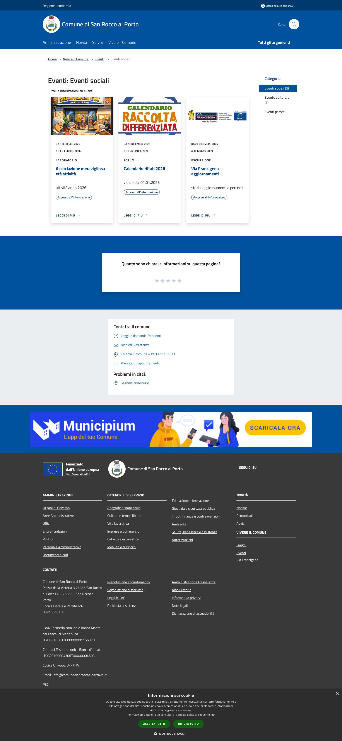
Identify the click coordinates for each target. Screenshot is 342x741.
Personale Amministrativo (62, 547)
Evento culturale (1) (277, 100)
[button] (171, 733)
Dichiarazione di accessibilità (193, 613)
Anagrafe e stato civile (123, 507)
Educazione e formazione (190, 500)
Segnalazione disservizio (125, 589)
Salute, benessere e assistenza (194, 532)
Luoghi (241, 545)
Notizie (241, 507)
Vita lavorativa (118, 523)
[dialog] (171, 715)
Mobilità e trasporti (121, 547)
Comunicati (244, 515)
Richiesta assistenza (122, 605)
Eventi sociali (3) (277, 88)
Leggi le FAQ (116, 597)
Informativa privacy (186, 597)
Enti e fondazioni (55, 531)
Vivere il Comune (76, 59)
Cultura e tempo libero (123, 515)
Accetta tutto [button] (154, 724)
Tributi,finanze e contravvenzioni (196, 516)
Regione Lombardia (57, 5)
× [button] (337, 693)
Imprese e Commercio (123, 531)
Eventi (99, 59)
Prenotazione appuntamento (128, 582)
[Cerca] (294, 24)
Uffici (46, 523)
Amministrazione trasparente (193, 582)
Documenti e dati (55, 554)
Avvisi (240, 523)
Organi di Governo (56, 507)
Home (52, 59)
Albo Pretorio (181, 589)
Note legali (180, 605)
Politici (48, 539)
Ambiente (179, 524)
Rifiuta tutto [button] (188, 724)
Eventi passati (275, 111)
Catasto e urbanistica (123, 539)
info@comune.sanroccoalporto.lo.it (80, 674)
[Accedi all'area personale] (277, 6)
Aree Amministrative (58, 515)
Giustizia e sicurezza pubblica (193, 508)
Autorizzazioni (182, 539)
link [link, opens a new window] (213, 715)
